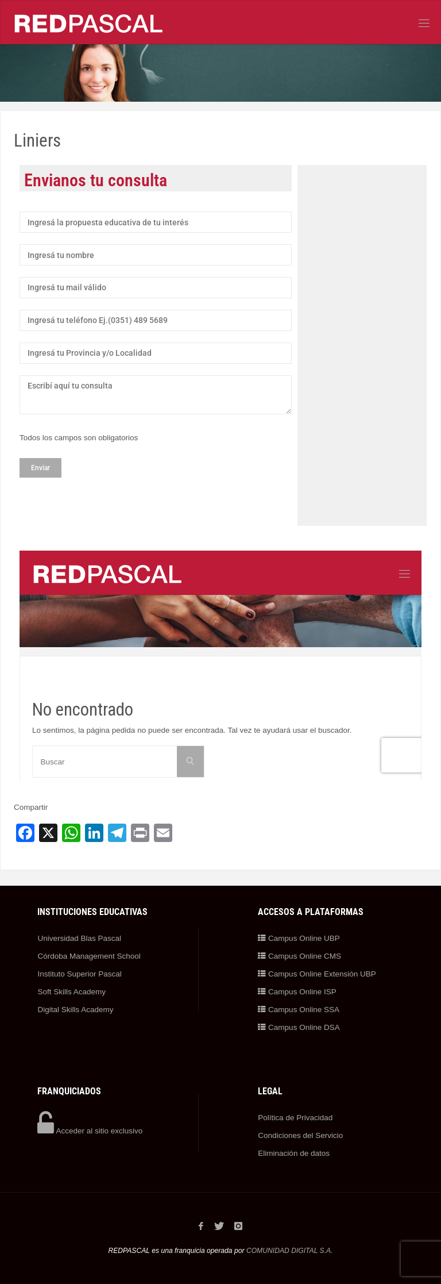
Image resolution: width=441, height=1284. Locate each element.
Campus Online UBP (298, 938)
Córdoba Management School (88, 956)
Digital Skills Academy (75, 1009)
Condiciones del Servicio (300, 1135)
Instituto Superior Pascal (79, 974)
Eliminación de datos (294, 1153)
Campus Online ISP (297, 991)
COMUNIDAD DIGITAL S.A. (289, 1251)
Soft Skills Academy (71, 991)
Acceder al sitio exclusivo (89, 1131)
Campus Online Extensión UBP (317, 974)
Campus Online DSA (298, 1027)
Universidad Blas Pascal (79, 938)
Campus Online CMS (299, 956)
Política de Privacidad (295, 1117)
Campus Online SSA (298, 1009)
